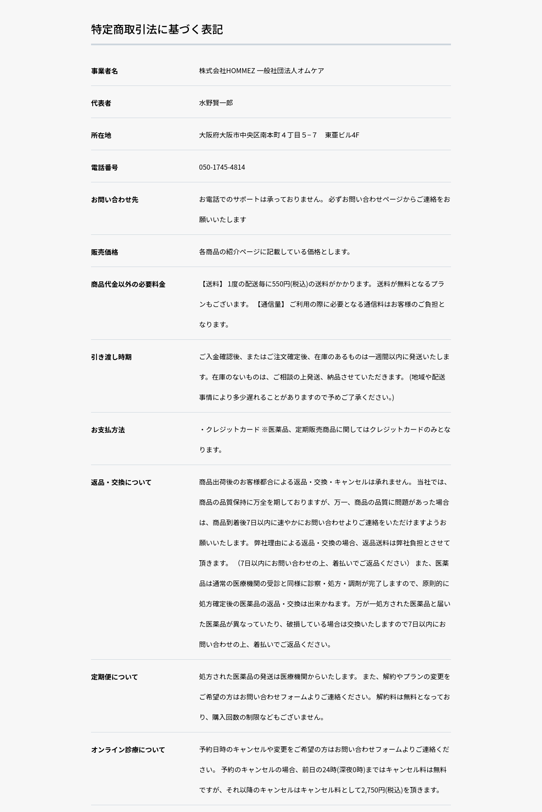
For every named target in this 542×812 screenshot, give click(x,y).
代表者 (101, 102)
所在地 (101, 135)
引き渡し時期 (111, 356)
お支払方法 (108, 429)
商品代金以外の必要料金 (128, 284)
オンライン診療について (128, 749)
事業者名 (104, 70)
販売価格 (104, 251)
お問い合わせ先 (114, 199)
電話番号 (104, 167)
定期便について (114, 676)
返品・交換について (121, 482)
